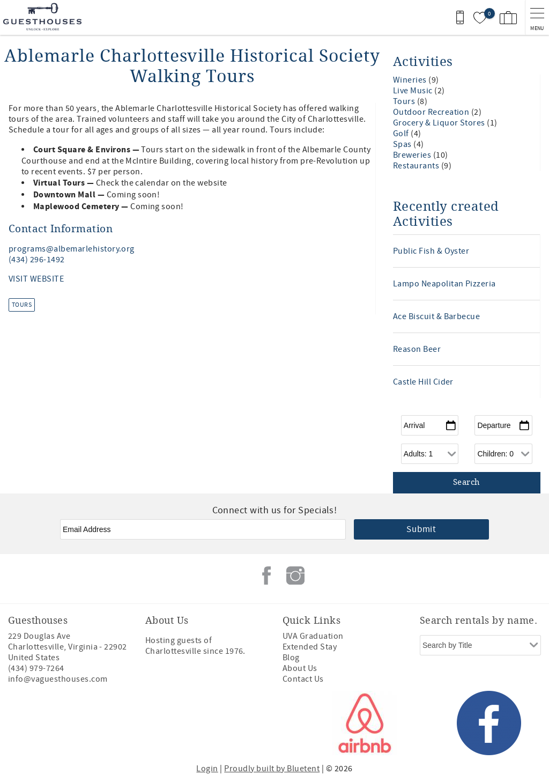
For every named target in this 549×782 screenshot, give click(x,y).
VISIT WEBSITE (36, 279)
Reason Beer (417, 349)
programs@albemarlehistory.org (72, 249)
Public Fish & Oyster (431, 251)
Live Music (413, 90)
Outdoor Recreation (432, 112)
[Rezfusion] (100, 723)
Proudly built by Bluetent (272, 768)
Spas (403, 144)
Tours (22, 305)
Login (207, 768)
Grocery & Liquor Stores (440, 122)
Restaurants (417, 165)
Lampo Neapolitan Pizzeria (444, 283)
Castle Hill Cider (423, 382)
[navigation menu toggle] (537, 17)
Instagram (295, 575)
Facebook (266, 575)
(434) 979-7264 (36, 668)
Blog (291, 657)
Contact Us (303, 679)
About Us (300, 668)
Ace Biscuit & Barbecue (436, 316)
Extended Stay (310, 646)
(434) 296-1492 (37, 259)
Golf (402, 133)
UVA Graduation (313, 636)
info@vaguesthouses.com (58, 679)
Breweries (413, 155)
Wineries (410, 80)
